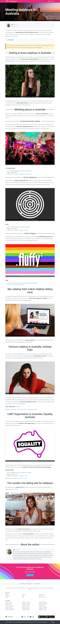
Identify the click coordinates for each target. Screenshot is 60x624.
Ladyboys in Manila (25, 608)
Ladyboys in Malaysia (9, 608)
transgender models (10, 403)
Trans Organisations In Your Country (18, 478)
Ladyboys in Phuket (42, 602)
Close (53, 622)
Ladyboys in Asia (8, 603)
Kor (12, 24)
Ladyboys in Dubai (25, 605)
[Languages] (6, 617)
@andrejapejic (38, 393)
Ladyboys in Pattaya (26, 609)
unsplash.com (32, 20)
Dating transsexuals (42, 596)
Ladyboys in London (42, 609)
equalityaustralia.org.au (34, 460)
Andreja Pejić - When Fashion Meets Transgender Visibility (23, 409)
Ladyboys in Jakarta (26, 607)
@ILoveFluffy (37, 276)
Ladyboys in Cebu (42, 604)
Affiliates (23, 594)
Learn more (45, 622)
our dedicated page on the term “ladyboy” (32, 47)
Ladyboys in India (8, 604)
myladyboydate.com (37, 524)
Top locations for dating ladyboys (26, 583)
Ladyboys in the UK (42, 608)
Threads (26, 174)
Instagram (21, 174)
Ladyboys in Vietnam (26, 603)
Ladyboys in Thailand (26, 602)
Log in (53, 1)
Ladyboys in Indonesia (9, 605)
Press (23, 595)
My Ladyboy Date (9, 296)
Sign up (49, 1)
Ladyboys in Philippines (43, 603)
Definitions (41, 595)
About (6, 594)
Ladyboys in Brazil (42, 605)
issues (52, 423)
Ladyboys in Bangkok (26, 604)
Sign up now (30, 575)
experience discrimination (25, 354)
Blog (23, 596)
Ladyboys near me (8, 602)
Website (11, 174)
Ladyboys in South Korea (10, 609)
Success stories (42, 594)
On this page (10, 39)
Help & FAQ (7, 595)
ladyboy (35, 587)
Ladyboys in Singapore (43, 607)
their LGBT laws (14, 36)
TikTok (30, 174)
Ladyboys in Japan (8, 607)
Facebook (16, 174)
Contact (6, 596)
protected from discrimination (23, 101)
